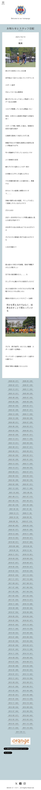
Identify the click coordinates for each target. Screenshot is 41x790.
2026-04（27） (14, 381)
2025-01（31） (28, 410)
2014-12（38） (28, 649)
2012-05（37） (14, 715)
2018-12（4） (27, 550)
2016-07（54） (14, 612)
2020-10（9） (14, 517)
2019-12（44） (14, 534)
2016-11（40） (14, 604)
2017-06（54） (28, 587)
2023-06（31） (14, 451)
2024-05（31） (28, 426)
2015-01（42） (14, 649)
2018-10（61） (28, 554)
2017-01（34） (14, 600)
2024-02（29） (14, 434)
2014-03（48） (14, 670)
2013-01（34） (14, 699)
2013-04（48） (28, 690)
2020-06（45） (14, 525)
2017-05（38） (14, 591)
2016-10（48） (28, 604)
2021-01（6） (27, 509)
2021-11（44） (28, 488)
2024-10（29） (14, 418)
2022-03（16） (28, 480)
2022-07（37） (28, 472)
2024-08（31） (14, 422)
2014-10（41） (28, 653)
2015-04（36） (28, 641)
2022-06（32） (14, 476)
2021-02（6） (14, 509)
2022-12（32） (14, 463)
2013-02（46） (28, 695)
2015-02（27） (28, 645)
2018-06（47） (28, 562)
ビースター (15, 788)
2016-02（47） (28, 620)
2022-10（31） (14, 468)
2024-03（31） (28, 430)
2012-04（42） (28, 715)
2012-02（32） (28, 719)
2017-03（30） (14, 596)
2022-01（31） (28, 484)
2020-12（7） (14, 513)
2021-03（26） (28, 505)
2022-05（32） (28, 476)
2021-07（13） (28, 496)
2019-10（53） (14, 538)
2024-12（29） (14, 414)
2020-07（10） (27, 521)
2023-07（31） (28, 447)
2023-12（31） (14, 439)
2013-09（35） (14, 682)
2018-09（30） (14, 558)
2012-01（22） (14, 723)
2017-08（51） (28, 583)
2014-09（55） (14, 657)
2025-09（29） (28, 393)
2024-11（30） (28, 414)
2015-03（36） (14, 645)
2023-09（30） (28, 443)
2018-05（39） (14, 567)
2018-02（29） (28, 571)
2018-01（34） (14, 575)
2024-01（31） (28, 434)
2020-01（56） (28, 529)
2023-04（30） (14, 455)
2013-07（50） (14, 686)
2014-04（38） (28, 666)
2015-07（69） (14, 637)
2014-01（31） (14, 674)
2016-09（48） (14, 608)
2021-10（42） (14, 492)
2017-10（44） (28, 579)
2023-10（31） (14, 443)
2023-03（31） (28, 455)
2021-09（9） (28, 492)
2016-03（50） (14, 620)
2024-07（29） (28, 422)
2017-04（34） (28, 591)
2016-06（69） (28, 612)
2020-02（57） (14, 529)
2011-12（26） (28, 723)
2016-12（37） (28, 600)
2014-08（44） (28, 657)
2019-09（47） (28, 538)
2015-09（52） (14, 633)
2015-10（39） (28, 628)
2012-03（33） (14, 719)
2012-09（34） (14, 707)
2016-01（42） (14, 624)
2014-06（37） (28, 662)
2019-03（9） (14, 550)
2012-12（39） (28, 699)
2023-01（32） (28, 459)
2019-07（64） (28, 542)
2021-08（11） (14, 496)
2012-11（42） (14, 703)
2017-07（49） (14, 587)
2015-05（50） (14, 641)
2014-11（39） (14, 653)
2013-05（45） (14, 690)
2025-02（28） (14, 410)
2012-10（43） (28, 703)
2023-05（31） (28, 451)
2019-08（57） (14, 542)
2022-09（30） (28, 468)
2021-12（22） (14, 488)
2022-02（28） (14, 484)
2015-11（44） (14, 628)
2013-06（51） (28, 686)
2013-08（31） (28, 682)
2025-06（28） (14, 402)
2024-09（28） (28, 418)
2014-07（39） (14, 662)
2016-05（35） (14, 616)
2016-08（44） (28, 608)
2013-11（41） (14, 678)
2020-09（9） (27, 517)
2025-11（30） (28, 389)
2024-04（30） (14, 430)
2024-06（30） (14, 426)
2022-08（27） (14, 472)
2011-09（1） (21, 732)
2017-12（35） (28, 575)
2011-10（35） (28, 728)
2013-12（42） (28, 674)
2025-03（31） (28, 406)
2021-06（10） (14, 501)
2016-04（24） (28, 616)
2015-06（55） (28, 637)
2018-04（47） (28, 567)
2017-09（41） (14, 583)
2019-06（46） (14, 546)
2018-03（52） (14, 571)
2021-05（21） (28, 501)
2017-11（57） (14, 579)
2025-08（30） (14, 397)
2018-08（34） (28, 558)
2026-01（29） (28, 385)
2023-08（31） (14, 447)
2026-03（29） (28, 381)
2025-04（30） (14, 406)
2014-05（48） (14, 666)
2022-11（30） (28, 463)
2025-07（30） (28, 397)
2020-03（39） (28, 525)
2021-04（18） (14, 505)
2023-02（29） (14, 459)
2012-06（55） (28, 711)
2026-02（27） (14, 385)
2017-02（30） (28, 596)
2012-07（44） (14, 711)
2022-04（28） (14, 480)
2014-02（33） (28, 670)
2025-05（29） (28, 402)
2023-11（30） (28, 439)
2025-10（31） (14, 393)
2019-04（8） (28, 546)
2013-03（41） (14, 695)
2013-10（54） (28, 678)
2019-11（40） (28, 534)
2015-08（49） (28, 633)
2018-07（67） (14, 562)
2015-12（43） (28, 624)
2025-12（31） (14, 389)
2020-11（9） (27, 513)
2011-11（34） (14, 728)
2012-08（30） (28, 707)
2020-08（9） (14, 521)
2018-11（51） (14, 554)
